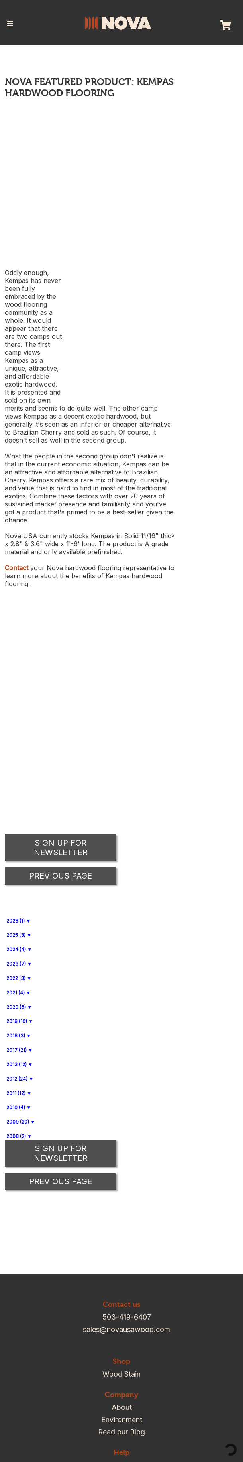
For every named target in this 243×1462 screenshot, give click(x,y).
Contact (16, 568)
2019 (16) (16, 1021)
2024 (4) (16, 949)
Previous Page (60, 1181)
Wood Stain (121, 1374)
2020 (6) (16, 1007)
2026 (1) (15, 921)
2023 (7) (16, 964)
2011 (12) (15, 1093)
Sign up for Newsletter (61, 1153)
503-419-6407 (126, 1317)
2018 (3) (15, 1036)
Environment (121, 1419)
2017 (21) (16, 1050)
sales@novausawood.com (126, 1329)
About (122, 1407)
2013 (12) (16, 1064)
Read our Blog (121, 1432)
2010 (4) (15, 1107)
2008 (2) (16, 1136)
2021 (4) (15, 993)
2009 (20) (17, 1122)
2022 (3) (15, 978)
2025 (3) (15, 935)
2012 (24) (16, 1079)
